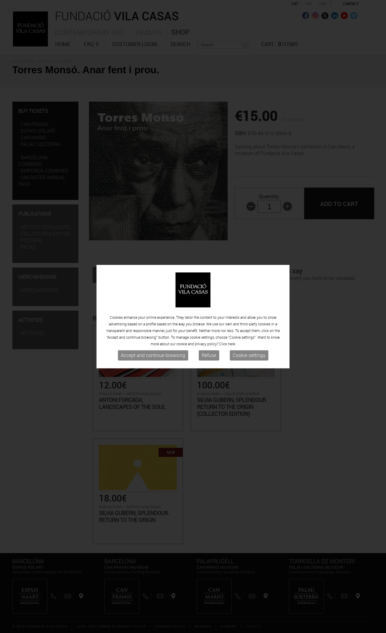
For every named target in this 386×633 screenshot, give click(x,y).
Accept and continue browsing (153, 355)
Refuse (209, 355)
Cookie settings (249, 355)
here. (232, 344)
